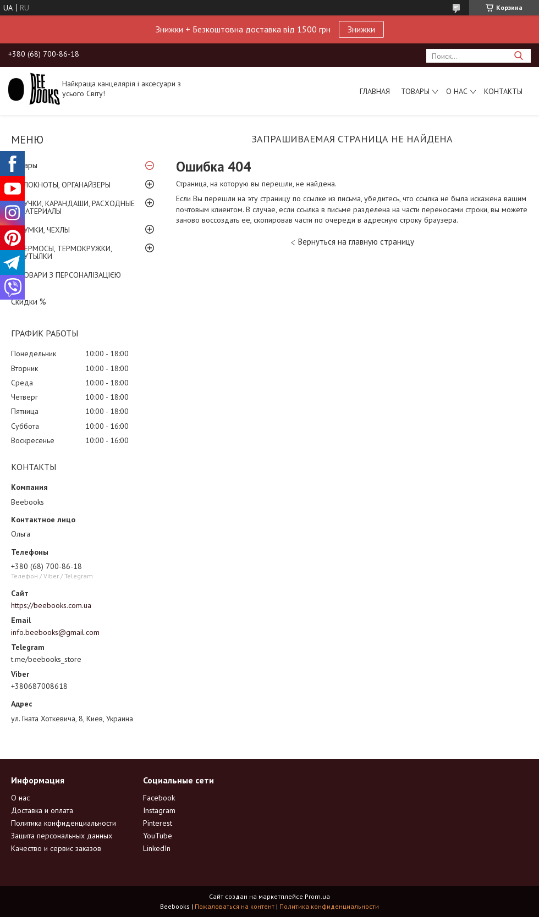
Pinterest (157, 823)
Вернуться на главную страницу (356, 241)
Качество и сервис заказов (56, 848)
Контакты (503, 91)
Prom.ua (317, 896)
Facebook (159, 798)
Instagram (159, 810)
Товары (415, 91)
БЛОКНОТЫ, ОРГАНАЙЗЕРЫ (65, 185)
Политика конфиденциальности (63, 823)
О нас (457, 91)
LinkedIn (156, 848)
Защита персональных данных (61, 836)
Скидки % (28, 301)
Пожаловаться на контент (234, 906)
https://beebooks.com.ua (51, 605)
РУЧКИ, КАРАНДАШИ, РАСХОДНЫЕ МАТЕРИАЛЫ (77, 207)
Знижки (361, 29)
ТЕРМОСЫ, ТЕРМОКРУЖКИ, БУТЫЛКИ (65, 252)
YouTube (157, 836)
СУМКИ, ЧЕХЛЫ (44, 230)
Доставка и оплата (42, 810)
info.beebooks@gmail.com (55, 632)
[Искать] (518, 56)
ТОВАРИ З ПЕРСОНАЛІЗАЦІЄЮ (70, 275)
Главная (375, 91)
